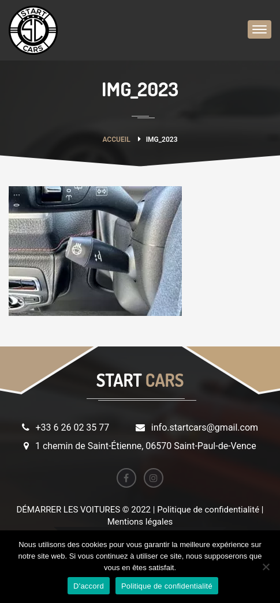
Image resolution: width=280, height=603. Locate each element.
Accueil (116, 139)
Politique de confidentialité (166, 586)
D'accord (88, 586)
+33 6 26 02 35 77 (72, 427)
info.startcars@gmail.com (204, 427)
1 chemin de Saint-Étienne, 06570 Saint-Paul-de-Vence (145, 445)
